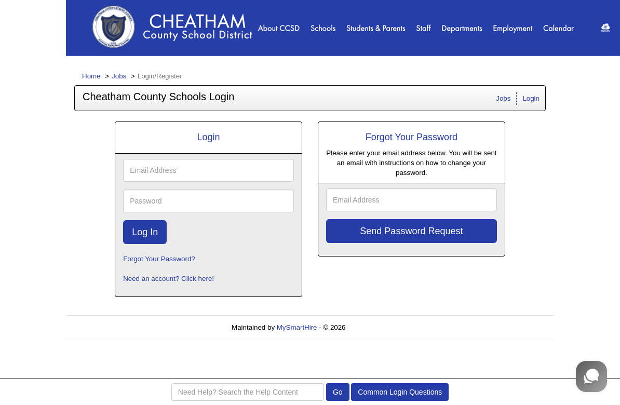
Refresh (376, 327)
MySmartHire (297, 327)
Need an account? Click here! (168, 278)
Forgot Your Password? (159, 259)
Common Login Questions (400, 392)
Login (531, 98)
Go (338, 392)
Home (91, 76)
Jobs (119, 76)
